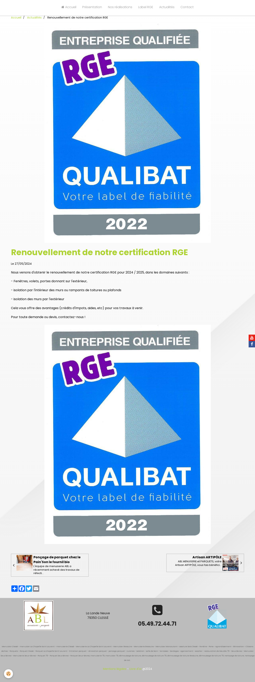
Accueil (68, 7)
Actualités (167, 7)
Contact (187, 7)
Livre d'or (135, 669)
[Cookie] (8, 673)
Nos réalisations (120, 7)
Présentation (92, 7)
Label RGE (145, 7)
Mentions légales (114, 669)
